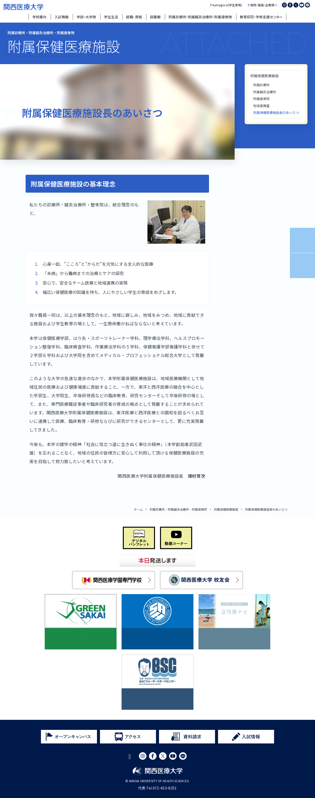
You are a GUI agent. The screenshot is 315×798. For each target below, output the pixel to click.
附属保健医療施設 (264, 75)
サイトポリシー (93, 756)
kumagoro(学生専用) (227, 5)
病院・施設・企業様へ (263, 5)
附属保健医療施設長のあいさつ (276, 112)
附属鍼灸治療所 (264, 92)
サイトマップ (167, 756)
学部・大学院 (86, 16)
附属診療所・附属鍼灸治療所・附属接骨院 (200, 16)
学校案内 (39, 16)
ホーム (138, 509)
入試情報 (62, 16)
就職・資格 (134, 16)
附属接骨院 (261, 98)
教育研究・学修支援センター (261, 16)
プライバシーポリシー (131, 756)
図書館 (155, 16)
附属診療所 (261, 84)
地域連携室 (261, 105)
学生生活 (111, 16)
